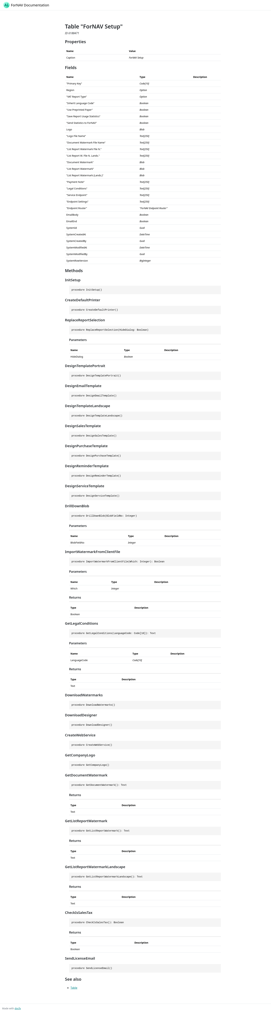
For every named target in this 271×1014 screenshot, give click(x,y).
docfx (18, 1008)
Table (74, 988)
